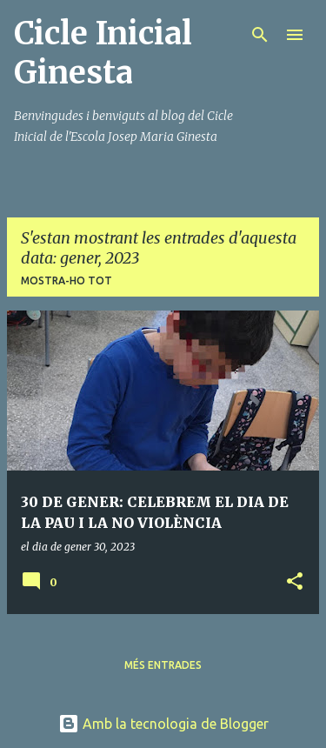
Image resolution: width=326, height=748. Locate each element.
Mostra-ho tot (66, 280)
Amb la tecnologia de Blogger (163, 723)
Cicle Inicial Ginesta (103, 53)
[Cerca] (259, 35)
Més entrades (163, 665)
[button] (294, 582)
